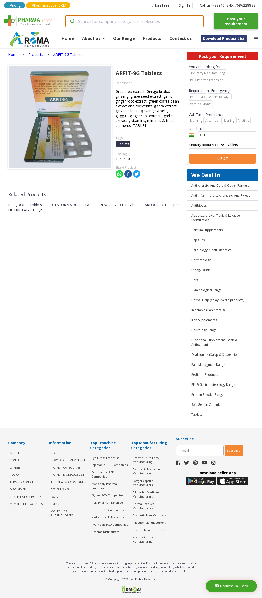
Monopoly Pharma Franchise (104, 486)
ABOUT (14, 453)
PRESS (55, 504)
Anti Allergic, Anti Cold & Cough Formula (220, 185)
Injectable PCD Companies (110, 465)
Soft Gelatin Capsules (206, 404)
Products (152, 38)
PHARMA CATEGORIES (65, 467)
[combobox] (134, 21)
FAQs (54, 497)
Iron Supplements (204, 320)
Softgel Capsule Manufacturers (143, 483)
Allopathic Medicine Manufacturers (146, 494)
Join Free (160, 5)
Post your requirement (236, 21)
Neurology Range (203, 330)
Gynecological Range (206, 290)
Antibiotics (199, 205)
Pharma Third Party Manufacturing (146, 460)
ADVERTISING (60, 489)
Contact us (180, 38)
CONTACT (16, 460)
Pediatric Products (204, 374)
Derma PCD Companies (108, 510)
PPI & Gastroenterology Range (213, 384)
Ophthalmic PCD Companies (103, 474)
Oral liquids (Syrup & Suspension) (215, 354)
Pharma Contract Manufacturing (144, 539)
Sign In (184, 5)
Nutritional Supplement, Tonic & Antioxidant (214, 342)
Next (222, 158)
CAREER (15, 467)
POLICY (15, 475)
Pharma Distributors (105, 532)
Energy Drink (200, 270)
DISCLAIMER (18, 489)
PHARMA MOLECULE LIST (67, 475)
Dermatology (201, 260)
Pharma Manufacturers (148, 530)
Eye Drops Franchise (105, 458)
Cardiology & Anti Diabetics (211, 250)
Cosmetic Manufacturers (149, 515)
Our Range (124, 38)
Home (68, 38)
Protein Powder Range (207, 394)
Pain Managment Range (208, 364)
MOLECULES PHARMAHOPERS (62, 513)
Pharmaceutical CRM (49, 5)
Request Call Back (231, 586)
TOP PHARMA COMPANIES (68, 482)
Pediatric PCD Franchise (108, 517)
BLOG (55, 453)
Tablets (196, 414)
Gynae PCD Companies (107, 495)
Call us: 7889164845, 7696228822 (227, 5)
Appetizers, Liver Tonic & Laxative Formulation (215, 217)
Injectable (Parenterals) (208, 310)
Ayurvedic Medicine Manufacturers (146, 471)
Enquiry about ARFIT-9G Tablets (222, 145)
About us (93, 38)
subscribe (234, 450)
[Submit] (72, 21)
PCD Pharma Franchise (107, 502)
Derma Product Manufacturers (143, 506)
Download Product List (224, 38)
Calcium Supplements (207, 230)
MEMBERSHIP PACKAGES (26, 504)
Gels (194, 280)
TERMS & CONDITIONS (25, 482)
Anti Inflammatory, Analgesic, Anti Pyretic (220, 195)
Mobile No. (197, 128)
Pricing (15, 5)
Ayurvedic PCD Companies (110, 524)
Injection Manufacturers (149, 522)
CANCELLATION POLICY (25, 497)
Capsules (198, 240)
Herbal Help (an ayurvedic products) (217, 300)
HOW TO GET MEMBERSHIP (69, 460)
